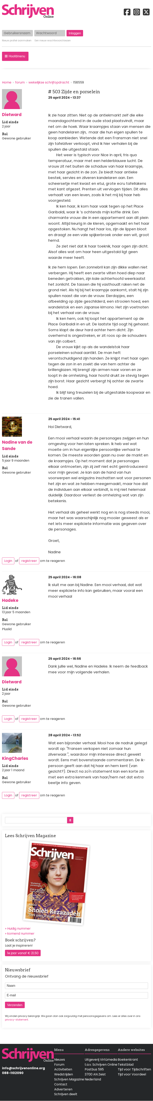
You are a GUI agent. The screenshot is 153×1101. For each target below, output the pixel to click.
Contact (60, 1084)
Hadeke (10, 600)
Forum (59, 1064)
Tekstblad (125, 1064)
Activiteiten (63, 1069)
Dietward (12, 114)
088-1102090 (13, 1073)
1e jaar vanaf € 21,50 (22, 953)
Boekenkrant (128, 1059)
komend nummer (20, 933)
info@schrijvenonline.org (23, 1068)
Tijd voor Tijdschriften (134, 1069)
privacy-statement (16, 1019)
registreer (29, 560)
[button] (15, 56)
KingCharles (15, 758)
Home (6, 82)
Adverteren (63, 1089)
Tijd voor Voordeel (132, 1074)
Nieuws (59, 1059)
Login (8, 560)
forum (20, 82)
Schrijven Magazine (69, 1079)
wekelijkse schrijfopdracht (48, 82)
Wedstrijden (63, 1074)
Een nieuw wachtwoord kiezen (53, 40)
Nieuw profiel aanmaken (16, 40)
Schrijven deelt (65, 1094)
